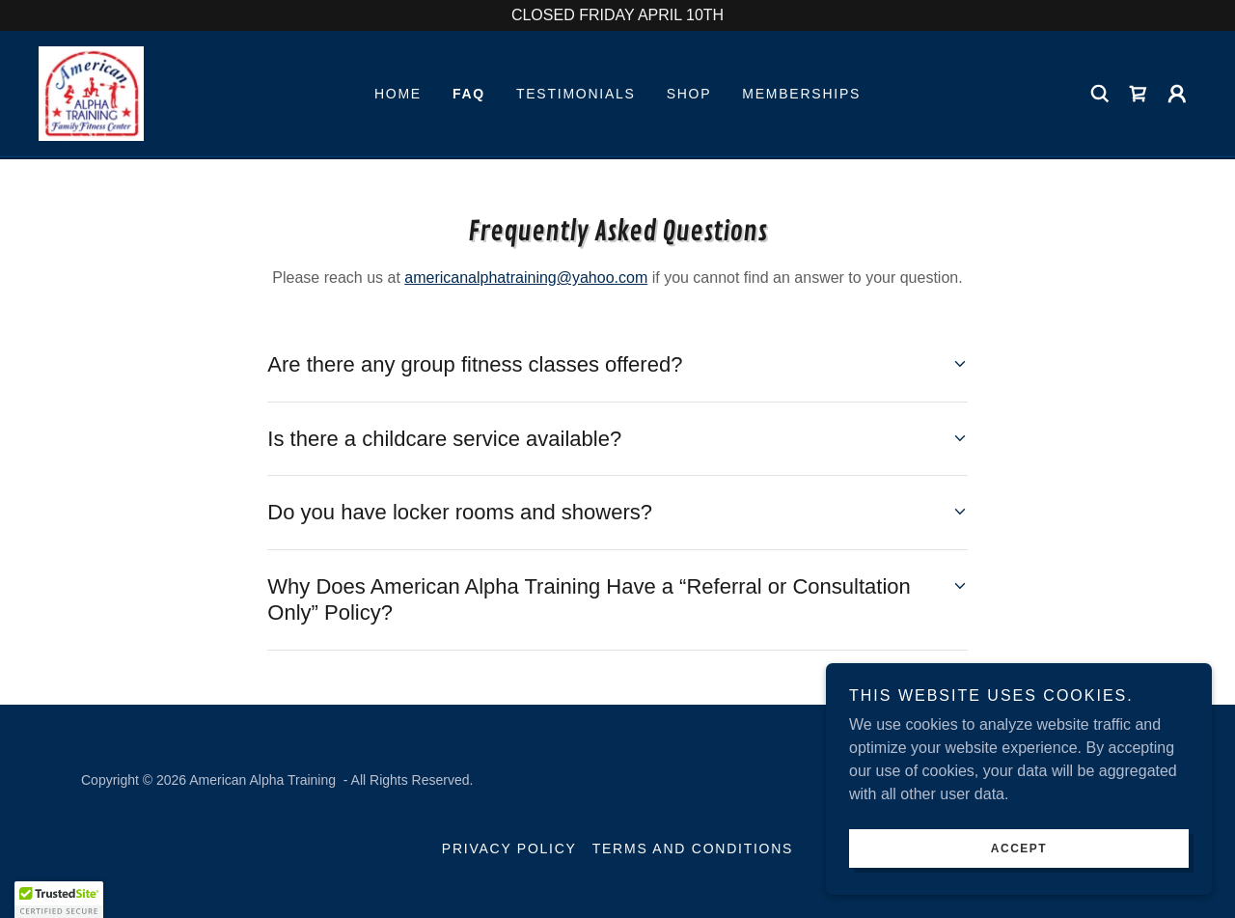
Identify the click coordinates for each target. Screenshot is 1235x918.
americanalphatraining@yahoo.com (525, 277)
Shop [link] (689, 94)
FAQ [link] (469, 94)
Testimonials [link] (576, 94)
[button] (1177, 94)
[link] (92, 93)
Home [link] (398, 94)
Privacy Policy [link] (509, 848)
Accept (1019, 848)
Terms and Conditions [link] (692, 848)
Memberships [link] (801, 94)
